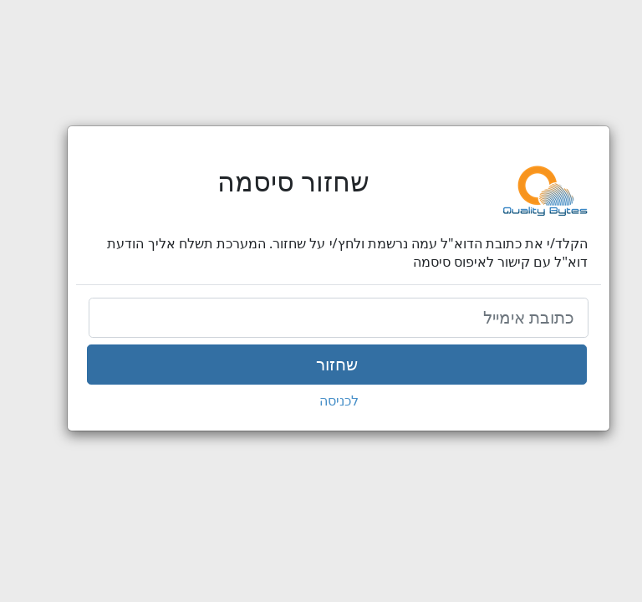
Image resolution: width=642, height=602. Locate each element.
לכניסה (321, 400)
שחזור (319, 364)
